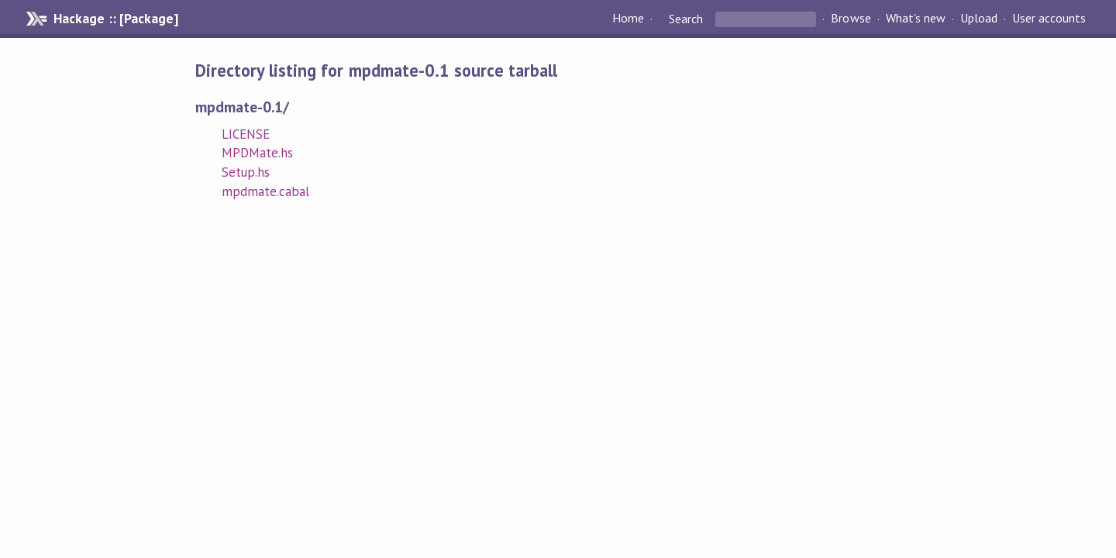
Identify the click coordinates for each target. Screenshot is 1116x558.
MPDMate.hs (257, 152)
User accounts (1049, 18)
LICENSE (246, 134)
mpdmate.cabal (265, 191)
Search (686, 18)
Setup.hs (246, 172)
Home (628, 18)
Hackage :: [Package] (115, 19)
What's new (916, 18)
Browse (850, 18)
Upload (978, 18)
